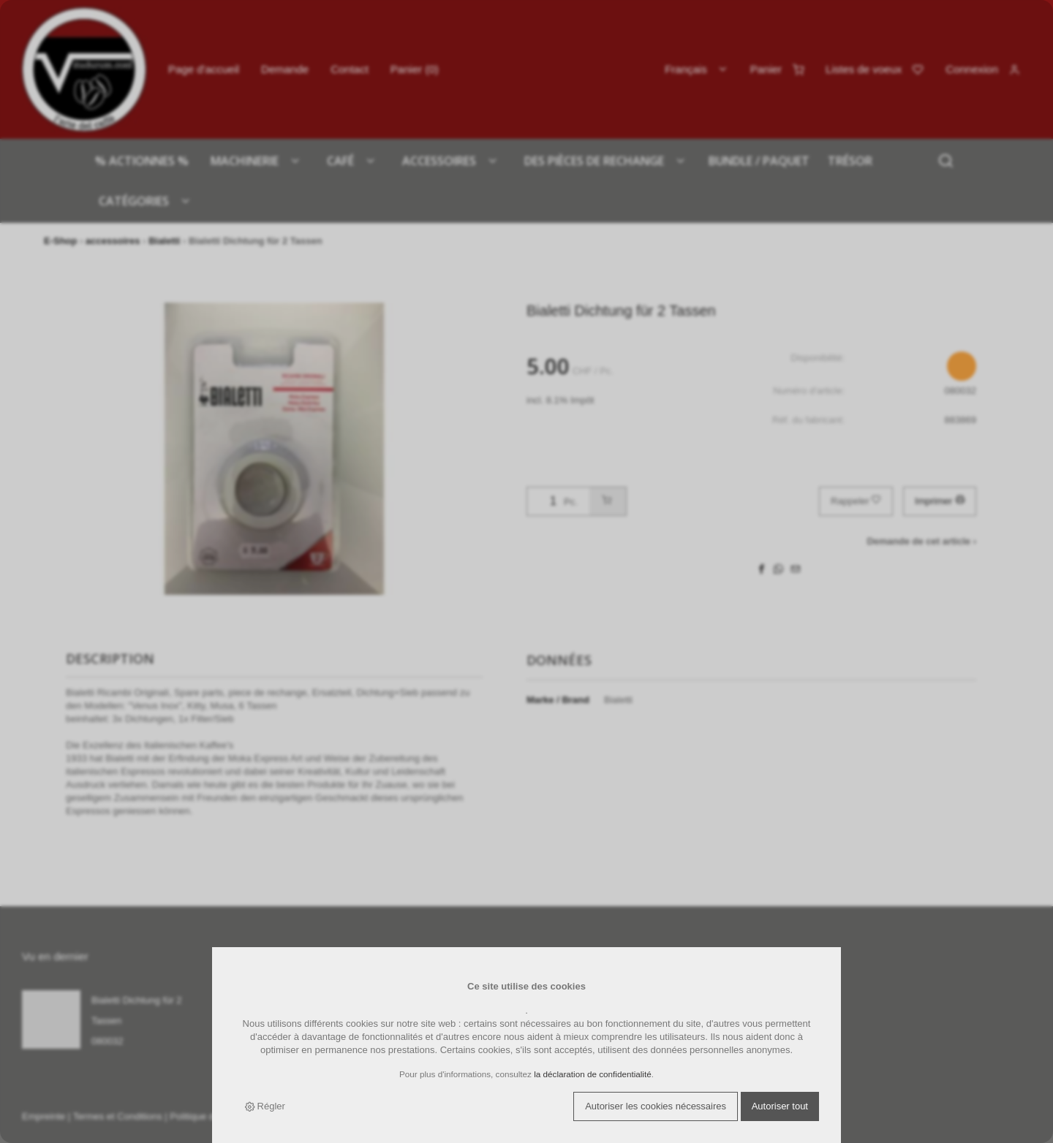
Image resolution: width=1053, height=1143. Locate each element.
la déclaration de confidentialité (593, 1074)
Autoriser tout (780, 1106)
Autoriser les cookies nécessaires (655, 1106)
